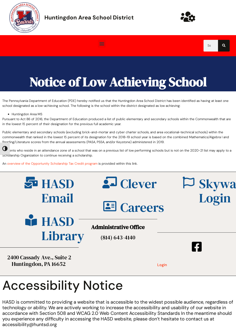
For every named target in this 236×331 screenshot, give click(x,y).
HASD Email (58, 191)
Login (162, 264)
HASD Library (63, 228)
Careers (142, 207)
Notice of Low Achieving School (118, 82)
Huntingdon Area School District (89, 17)
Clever (138, 183)
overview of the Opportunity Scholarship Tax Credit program (52, 163)
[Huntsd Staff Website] (188, 16)
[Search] (224, 46)
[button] (102, 44)
